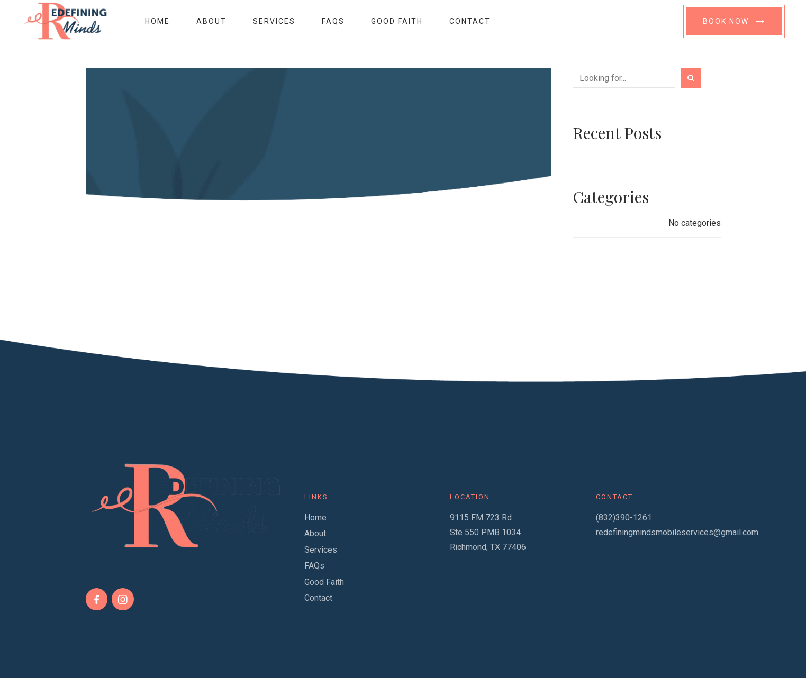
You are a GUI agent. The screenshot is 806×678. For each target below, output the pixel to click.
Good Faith (397, 21)
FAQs (333, 21)
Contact (470, 21)
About (211, 21)
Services (274, 21)
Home (157, 21)
